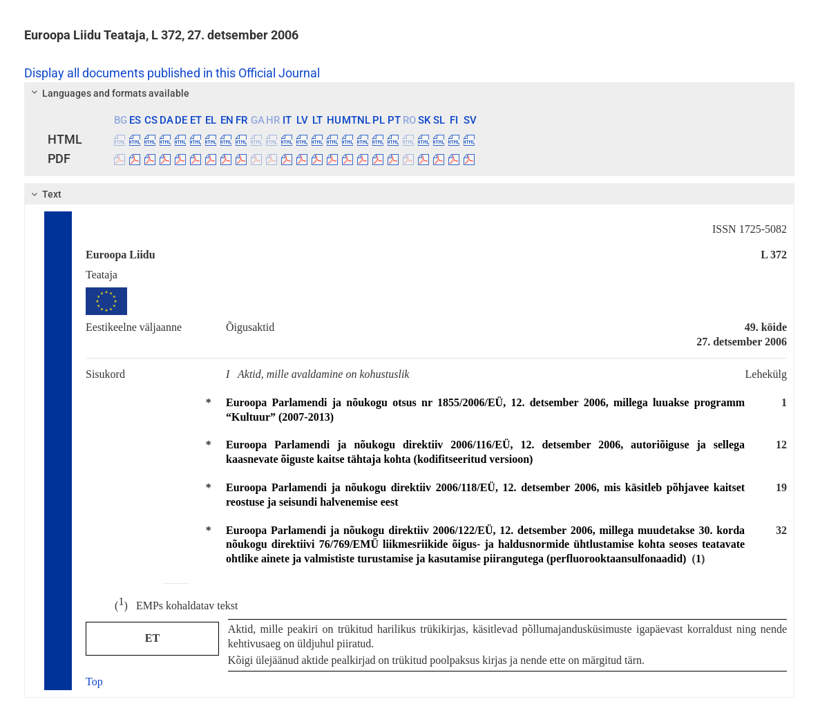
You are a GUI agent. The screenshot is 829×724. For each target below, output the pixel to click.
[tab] (409, 93)
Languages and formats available (108, 93)
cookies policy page (242, 669)
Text (44, 194)
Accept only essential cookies (729, 673)
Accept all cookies (587, 673)
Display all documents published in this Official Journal (172, 73)
